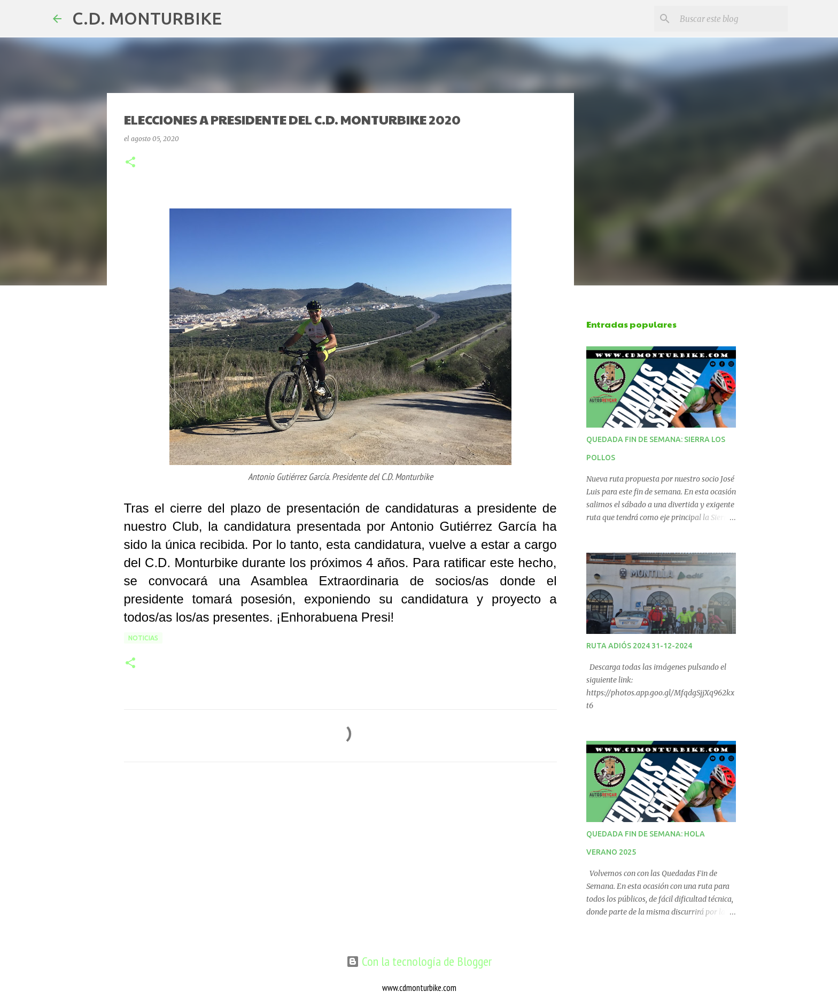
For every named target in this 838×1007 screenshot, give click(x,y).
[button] (130, 163)
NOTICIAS (143, 637)
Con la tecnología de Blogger (419, 961)
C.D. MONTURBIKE (147, 18)
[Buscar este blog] (732, 19)
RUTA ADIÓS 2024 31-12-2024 (639, 645)
